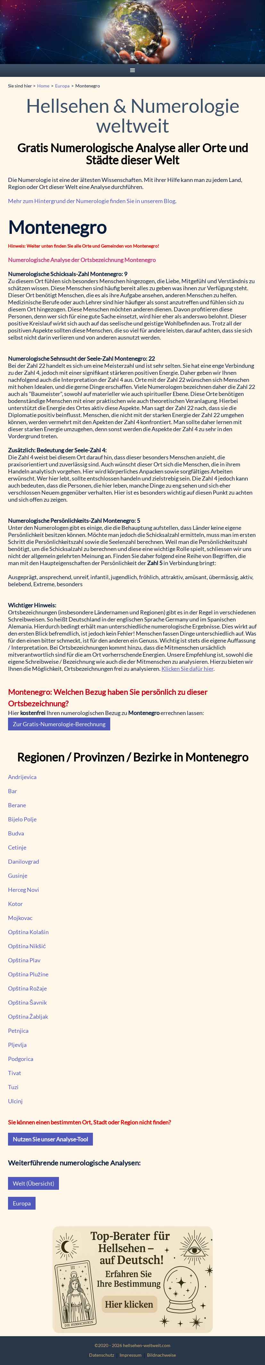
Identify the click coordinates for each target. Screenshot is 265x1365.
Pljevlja (17, 1044)
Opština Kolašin (28, 931)
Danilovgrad (23, 861)
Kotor (15, 903)
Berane (17, 805)
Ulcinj (15, 1101)
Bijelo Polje (22, 819)
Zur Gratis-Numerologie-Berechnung (59, 724)
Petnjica (18, 1030)
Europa (62, 85)
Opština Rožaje (27, 988)
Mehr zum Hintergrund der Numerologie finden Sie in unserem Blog (91, 200)
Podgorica (20, 1058)
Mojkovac (20, 917)
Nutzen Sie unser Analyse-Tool (50, 1139)
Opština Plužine (28, 974)
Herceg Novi (23, 889)
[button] (132, 70)
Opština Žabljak (28, 1016)
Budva (16, 833)
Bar (12, 790)
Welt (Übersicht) (33, 1183)
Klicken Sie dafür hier (187, 668)
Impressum (131, 1355)
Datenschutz (101, 1355)
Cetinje (17, 847)
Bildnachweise (161, 1355)
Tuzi (13, 1086)
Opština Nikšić (27, 946)
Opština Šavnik (27, 1002)
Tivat (14, 1072)
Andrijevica (22, 776)
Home (43, 85)
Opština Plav (24, 960)
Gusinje (17, 875)
